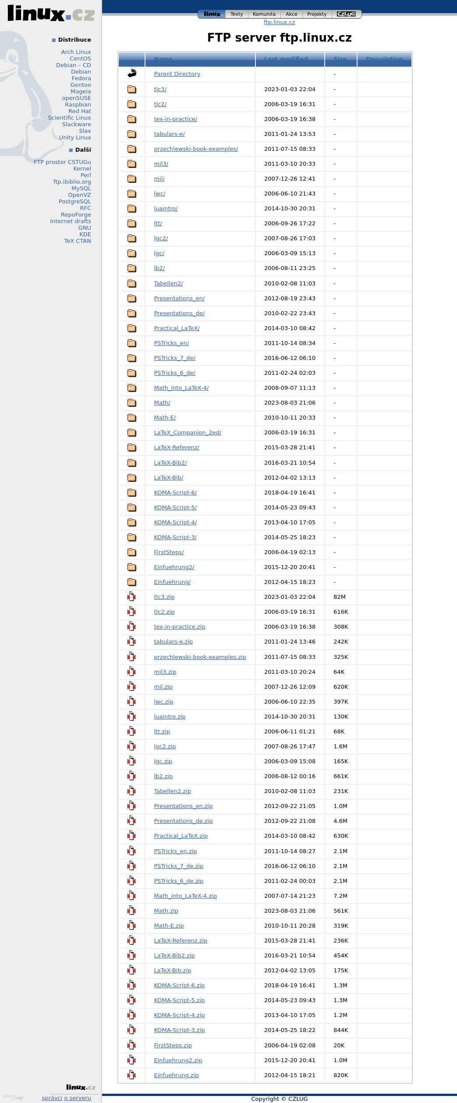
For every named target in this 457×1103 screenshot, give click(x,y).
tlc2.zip (164, 611)
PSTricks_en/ (171, 343)
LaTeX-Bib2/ (170, 462)
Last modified (286, 59)
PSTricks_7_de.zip (179, 866)
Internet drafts (70, 221)
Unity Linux (75, 137)
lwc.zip (164, 701)
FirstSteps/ (169, 552)
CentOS (80, 58)
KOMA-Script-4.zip (179, 1015)
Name (163, 59)
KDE (85, 234)
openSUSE (76, 98)
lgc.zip (163, 761)
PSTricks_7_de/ (174, 358)
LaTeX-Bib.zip (172, 970)
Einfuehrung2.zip (178, 1060)
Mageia (81, 91)
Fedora (81, 78)
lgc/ (159, 253)
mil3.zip (165, 672)
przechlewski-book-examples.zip (200, 657)
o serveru (77, 1098)
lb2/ (159, 268)
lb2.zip (163, 776)
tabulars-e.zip (173, 641)
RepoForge (76, 214)
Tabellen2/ (168, 283)
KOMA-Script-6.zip (179, 985)
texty (237, 14)
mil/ (159, 178)
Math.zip (166, 910)
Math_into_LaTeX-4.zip (185, 896)
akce (292, 14)
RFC (85, 208)
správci (52, 1098)
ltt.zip (162, 731)
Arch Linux (76, 52)
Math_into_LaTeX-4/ (181, 387)
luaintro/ (166, 208)
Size (340, 59)
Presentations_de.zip (183, 821)
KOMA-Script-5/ (175, 507)
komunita (264, 14)
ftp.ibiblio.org (72, 181)
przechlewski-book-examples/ (196, 149)
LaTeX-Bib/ (169, 477)
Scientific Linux (69, 117)
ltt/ (158, 223)
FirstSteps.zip (173, 1045)
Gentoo (81, 85)
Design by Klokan (13, 1098)
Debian (81, 71)
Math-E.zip (169, 925)
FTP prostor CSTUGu (62, 162)
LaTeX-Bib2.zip (174, 955)
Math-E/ (165, 417)
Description (384, 59)
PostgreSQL (75, 201)
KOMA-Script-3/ (175, 537)
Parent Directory (177, 74)
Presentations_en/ (179, 298)
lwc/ (160, 193)
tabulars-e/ (169, 134)
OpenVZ (79, 195)
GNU (84, 227)
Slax (85, 131)
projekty (317, 14)
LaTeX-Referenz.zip (181, 940)
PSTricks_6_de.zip (179, 881)
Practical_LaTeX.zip (181, 836)
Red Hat (79, 111)
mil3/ (161, 163)
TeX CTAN (77, 241)
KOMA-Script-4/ (175, 522)
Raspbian (78, 104)
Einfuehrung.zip (176, 1075)
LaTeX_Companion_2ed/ (188, 432)
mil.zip (163, 686)
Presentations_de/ (179, 313)
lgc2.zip (165, 746)
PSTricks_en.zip (175, 851)
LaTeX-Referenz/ (176, 447)
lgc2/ (161, 238)
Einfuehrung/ (172, 582)
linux (212, 14)
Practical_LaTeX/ (177, 328)
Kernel (82, 168)
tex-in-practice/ (176, 119)
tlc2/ (160, 104)
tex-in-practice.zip (179, 626)
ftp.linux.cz (279, 22)
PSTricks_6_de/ (174, 373)
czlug (347, 14)
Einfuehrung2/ (174, 567)
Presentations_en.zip (183, 806)
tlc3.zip (164, 597)
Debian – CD (73, 65)
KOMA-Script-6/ (175, 492)
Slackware (76, 124)
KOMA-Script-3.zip (179, 1030)
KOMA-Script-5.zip (179, 1000)
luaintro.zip (170, 716)
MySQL (81, 188)
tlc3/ (160, 89)
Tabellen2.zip (172, 791)
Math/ (162, 402)
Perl (86, 175)
